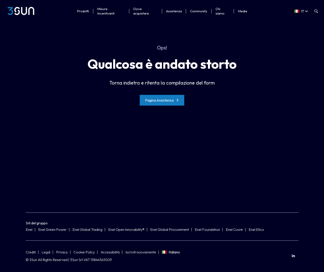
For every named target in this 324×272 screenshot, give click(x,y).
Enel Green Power (52, 229)
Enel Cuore (234, 229)
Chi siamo (220, 11)
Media (242, 11)
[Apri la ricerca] (316, 11)
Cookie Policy (84, 252)
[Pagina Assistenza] (162, 100)
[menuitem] (293, 256)
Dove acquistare (141, 11)
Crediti (31, 252)
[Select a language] (301, 11)
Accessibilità (110, 252)
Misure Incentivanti (105, 11)
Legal (46, 252)
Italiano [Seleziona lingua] (171, 252)
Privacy (62, 252)
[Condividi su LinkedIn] (293, 256)
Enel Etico (256, 229)
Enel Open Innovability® (126, 229)
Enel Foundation (207, 229)
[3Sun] (21, 11)
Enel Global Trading (87, 229)
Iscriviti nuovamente (140, 252)
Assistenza (174, 11)
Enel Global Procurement (169, 229)
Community (198, 11)
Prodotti (83, 11)
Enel (29, 229)
